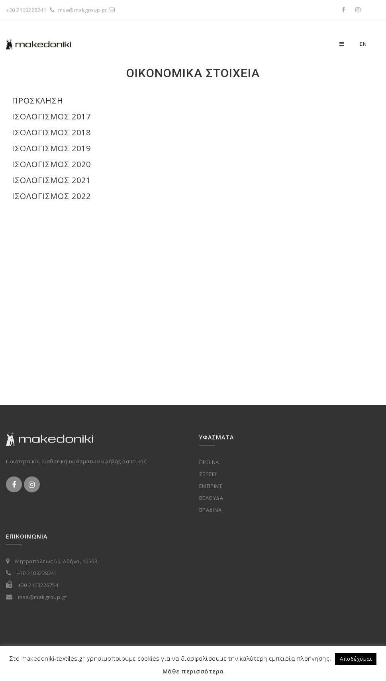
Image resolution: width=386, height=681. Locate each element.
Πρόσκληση (37, 100)
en (363, 43)
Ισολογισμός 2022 (51, 196)
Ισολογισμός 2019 (51, 148)
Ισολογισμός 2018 (51, 132)
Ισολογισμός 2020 (51, 164)
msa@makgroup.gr (87, 10)
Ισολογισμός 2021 (51, 180)
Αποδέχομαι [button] (356, 658)
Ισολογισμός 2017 (51, 116)
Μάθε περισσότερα (193, 671)
